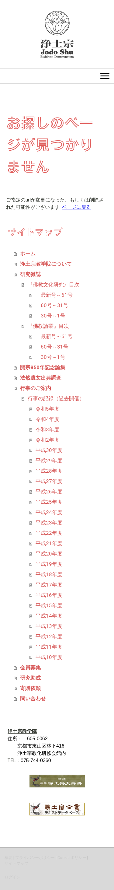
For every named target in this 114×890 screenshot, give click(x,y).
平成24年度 (49, 512)
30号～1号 (50, 316)
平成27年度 (49, 481)
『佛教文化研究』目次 (53, 285)
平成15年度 (49, 605)
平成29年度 (49, 460)
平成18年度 (49, 574)
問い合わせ (33, 699)
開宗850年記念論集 (42, 367)
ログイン (12, 877)
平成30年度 (49, 450)
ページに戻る (76, 207)
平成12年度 (49, 636)
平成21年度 (49, 543)
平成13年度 (49, 626)
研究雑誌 (30, 274)
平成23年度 (49, 523)
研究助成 (30, 678)
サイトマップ (16, 863)
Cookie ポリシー (71, 857)
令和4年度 (47, 419)
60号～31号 (52, 305)
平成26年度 (49, 492)
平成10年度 (49, 657)
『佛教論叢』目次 (48, 326)
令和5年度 (47, 409)
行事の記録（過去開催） (56, 398)
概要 (8, 857)
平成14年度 (49, 616)
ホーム (28, 254)
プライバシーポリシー (35, 857)
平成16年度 (49, 595)
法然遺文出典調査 (40, 378)
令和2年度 (47, 440)
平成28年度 (49, 471)
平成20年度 (49, 554)
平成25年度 (49, 502)
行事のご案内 (35, 388)
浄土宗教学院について (46, 264)
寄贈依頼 (30, 688)
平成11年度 (49, 647)
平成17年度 (49, 585)
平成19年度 (49, 564)
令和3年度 (47, 429)
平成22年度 (49, 533)
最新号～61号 (54, 295)
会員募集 (30, 667)
